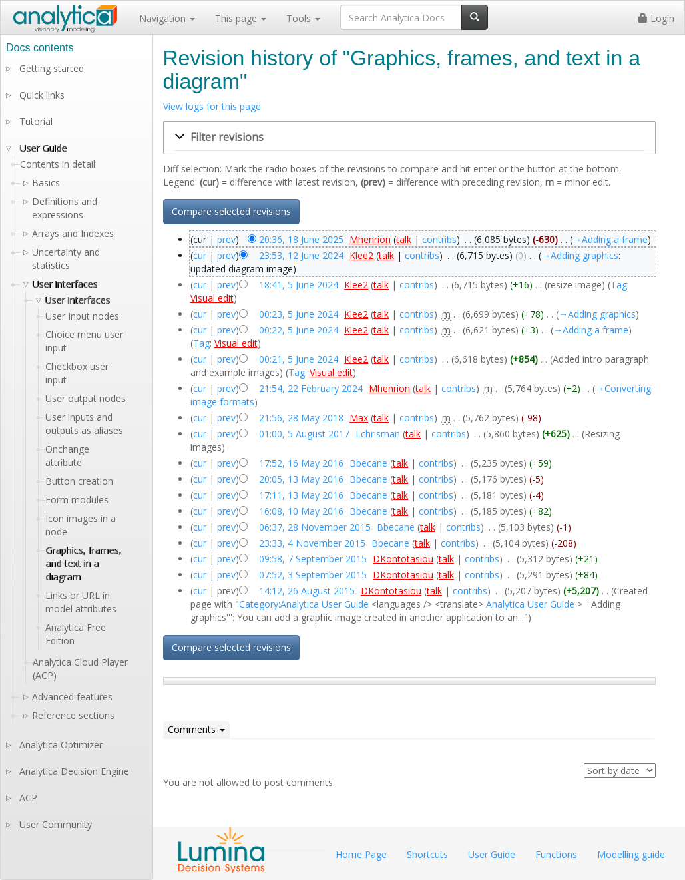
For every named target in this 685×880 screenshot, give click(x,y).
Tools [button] (303, 18)
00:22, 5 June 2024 (298, 330)
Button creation (79, 481)
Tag (618, 284)
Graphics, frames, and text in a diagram (83, 563)
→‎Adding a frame (610, 239)
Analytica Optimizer (61, 744)
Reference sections (73, 715)
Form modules (77, 499)
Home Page (361, 854)
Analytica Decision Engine (74, 771)
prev (226, 239)
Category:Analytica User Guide (304, 604)
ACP (28, 797)
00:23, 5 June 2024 (298, 314)
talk (403, 239)
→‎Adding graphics (579, 255)
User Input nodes (82, 316)
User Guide (43, 148)
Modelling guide (631, 854)
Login (656, 18)
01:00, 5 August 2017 (304, 433)
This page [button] (240, 18)
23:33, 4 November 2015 (312, 543)
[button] (409, 137)
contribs (439, 239)
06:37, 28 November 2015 (315, 527)
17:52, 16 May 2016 (301, 463)
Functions (556, 854)
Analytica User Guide (530, 604)
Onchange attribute (67, 456)
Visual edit (212, 298)
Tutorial (36, 121)
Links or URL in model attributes (80, 602)
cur (199, 255)
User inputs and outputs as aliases (84, 424)
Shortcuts (427, 854)
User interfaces (64, 284)
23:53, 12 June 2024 (301, 255)
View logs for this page (212, 106)
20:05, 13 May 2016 (301, 479)
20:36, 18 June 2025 (301, 239)
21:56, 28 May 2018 (301, 417)
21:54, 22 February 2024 (311, 388)
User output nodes (85, 398)
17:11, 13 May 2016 (301, 495)
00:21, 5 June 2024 (298, 359)
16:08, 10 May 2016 (301, 511)
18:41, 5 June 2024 (298, 284)
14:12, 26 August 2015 (307, 590)
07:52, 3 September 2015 (313, 574)
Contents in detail (57, 164)
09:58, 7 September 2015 (313, 558)
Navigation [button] (167, 18)
